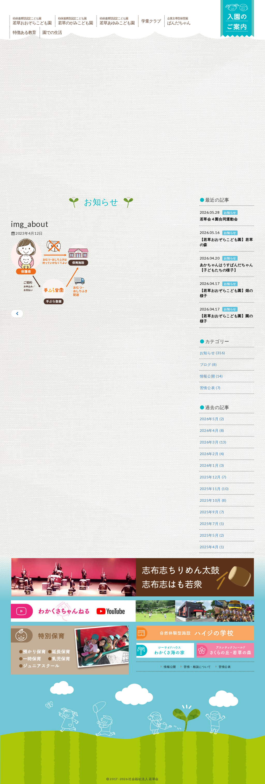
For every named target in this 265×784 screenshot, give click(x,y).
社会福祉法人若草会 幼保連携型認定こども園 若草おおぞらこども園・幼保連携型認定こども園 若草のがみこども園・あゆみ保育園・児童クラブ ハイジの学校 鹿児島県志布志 (79, 7)
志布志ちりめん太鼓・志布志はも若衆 (132, 577)
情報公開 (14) (211, 376)
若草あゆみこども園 (117, 21)
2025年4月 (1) (212, 547)
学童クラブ (151, 21)
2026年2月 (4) (212, 454)
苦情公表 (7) (210, 388)
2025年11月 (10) (214, 488)
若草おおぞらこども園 (32, 21)
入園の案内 (237, 18)
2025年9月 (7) (212, 512)
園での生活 (52, 32)
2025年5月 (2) (212, 535)
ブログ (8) (208, 364)
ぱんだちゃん (178, 21)
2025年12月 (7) (213, 477)
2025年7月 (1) (212, 523)
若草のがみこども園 (75, 21)
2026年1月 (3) (212, 465)
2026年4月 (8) (212, 430)
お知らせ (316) (212, 353)
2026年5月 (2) (212, 419)
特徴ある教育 (24, 32)
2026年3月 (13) (213, 442)
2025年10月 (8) (213, 500)
